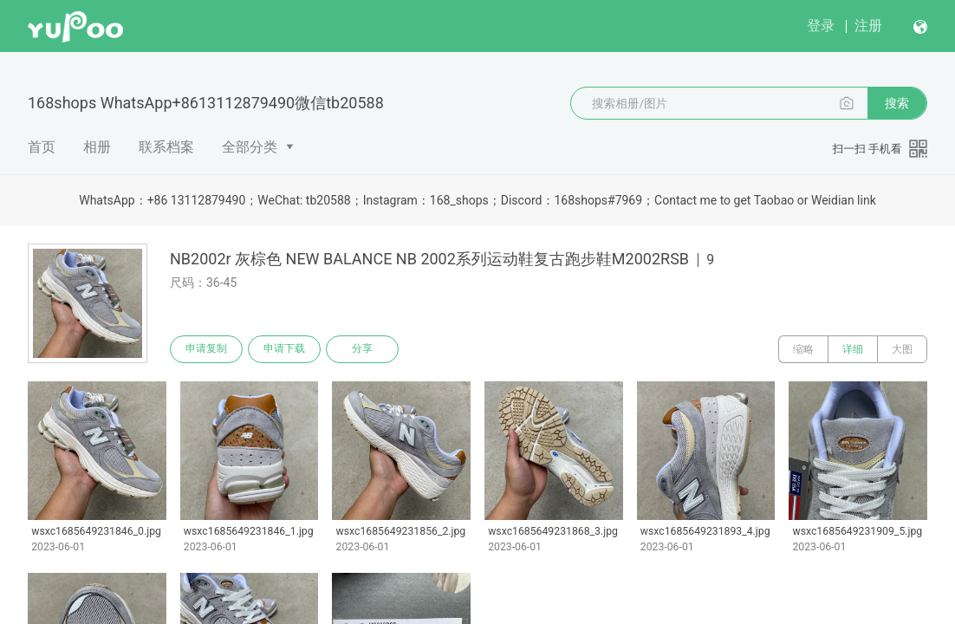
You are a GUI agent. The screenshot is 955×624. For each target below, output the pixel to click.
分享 (362, 349)
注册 (868, 25)
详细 (852, 349)
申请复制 (206, 349)
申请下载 (284, 349)
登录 (821, 25)
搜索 (897, 103)
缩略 (803, 349)
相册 (97, 147)
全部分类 (249, 147)
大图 (902, 349)
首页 (41, 147)
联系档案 (166, 147)
